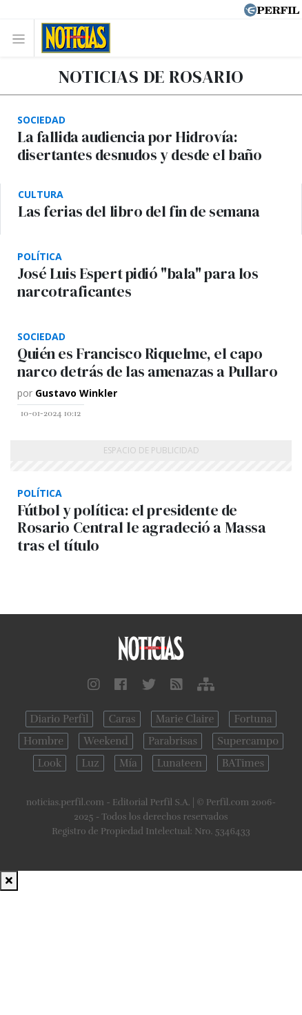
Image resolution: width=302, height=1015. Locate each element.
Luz (90, 763)
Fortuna (253, 719)
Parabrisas (172, 741)
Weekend (105, 741)
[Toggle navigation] (22, 38)
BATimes (243, 763)
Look (50, 763)
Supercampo (248, 741)
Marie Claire (185, 719)
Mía (128, 763)
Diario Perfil (59, 719)
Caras (121, 719)
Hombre (43, 741)
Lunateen (179, 763)
